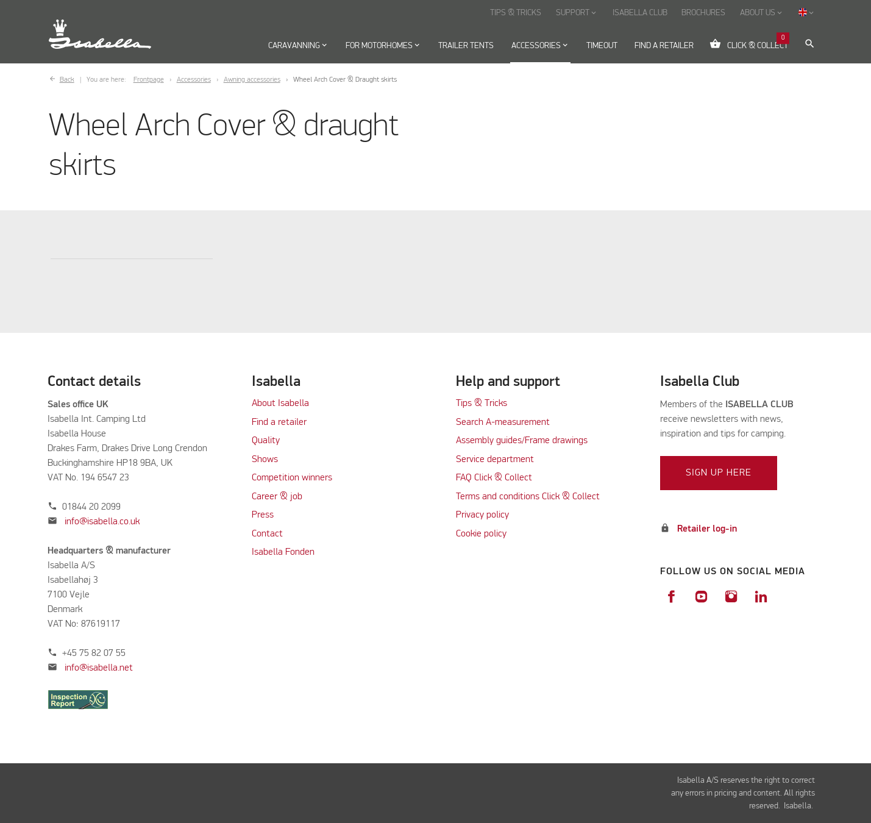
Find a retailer (279, 422)
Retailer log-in (707, 529)
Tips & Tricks (481, 403)
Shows (265, 460)
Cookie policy (481, 534)
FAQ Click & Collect (494, 478)
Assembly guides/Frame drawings (522, 441)
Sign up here (719, 473)
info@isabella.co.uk (102, 522)
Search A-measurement (504, 422)
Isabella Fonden (283, 552)
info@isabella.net (99, 668)
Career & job (277, 497)
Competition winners (292, 478)
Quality (266, 441)
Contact (267, 534)
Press (263, 515)
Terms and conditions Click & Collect (528, 497)
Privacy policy (482, 515)
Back (67, 80)
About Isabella (280, 403)
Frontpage (148, 80)
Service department (495, 460)
